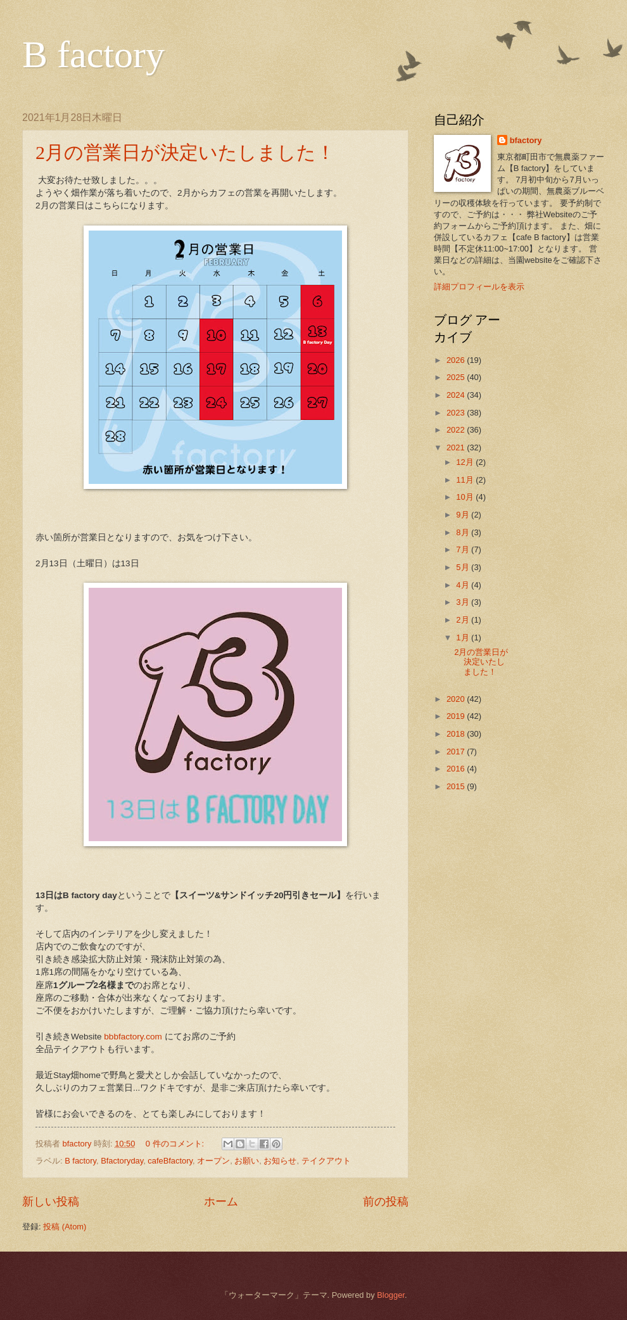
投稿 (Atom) (64, 1226)
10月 (466, 497)
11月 (466, 480)
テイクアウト (326, 1160)
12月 (466, 462)
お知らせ (279, 1160)
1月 (463, 637)
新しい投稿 (50, 1201)
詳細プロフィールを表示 (479, 286)
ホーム (221, 1201)
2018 (456, 734)
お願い (246, 1160)
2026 (456, 360)
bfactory (526, 140)
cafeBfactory (170, 1160)
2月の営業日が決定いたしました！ (185, 152)
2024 (456, 395)
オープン (213, 1160)
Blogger (391, 1295)
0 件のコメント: (176, 1143)
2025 (456, 377)
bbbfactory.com (133, 1036)
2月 (463, 620)
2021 (456, 447)
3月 (463, 602)
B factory (93, 54)
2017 (456, 751)
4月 (463, 585)
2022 (456, 430)
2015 (456, 786)
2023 (456, 412)
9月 (463, 514)
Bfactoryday (122, 1160)
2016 (456, 768)
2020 (456, 699)
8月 (463, 532)
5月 (463, 567)
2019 (456, 716)
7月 (463, 549)
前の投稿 (385, 1201)
